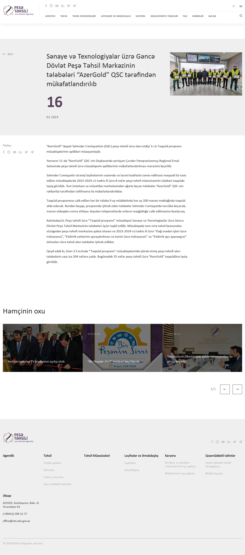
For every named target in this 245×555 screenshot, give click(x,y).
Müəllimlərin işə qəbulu (180, 473)
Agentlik (50, 16)
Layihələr (130, 463)
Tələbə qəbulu (52, 463)
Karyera (170, 456)
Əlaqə (212, 16)
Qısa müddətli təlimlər (57, 484)
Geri (8, 54)
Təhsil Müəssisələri (84, 16)
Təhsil (47, 456)
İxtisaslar (49, 470)
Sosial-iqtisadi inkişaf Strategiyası (218, 464)
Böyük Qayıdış (214, 473)
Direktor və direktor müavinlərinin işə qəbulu (180, 464)
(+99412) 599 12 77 (15, 514)
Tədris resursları (53, 477)
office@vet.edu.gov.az (16, 521)
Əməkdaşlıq (131, 470)
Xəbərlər (197, 16)
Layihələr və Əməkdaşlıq (141, 456)
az (240, 6)
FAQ (185, 16)
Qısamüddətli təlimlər (220, 456)
